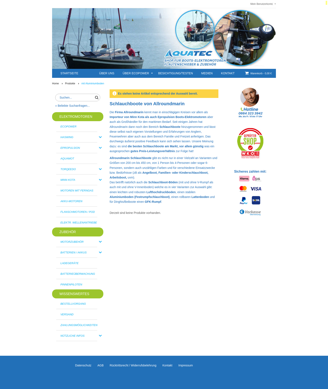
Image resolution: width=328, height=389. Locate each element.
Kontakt (167, 365)
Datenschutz (83, 365)
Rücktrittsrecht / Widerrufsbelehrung (133, 365)
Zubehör (67, 232)
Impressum (185, 365)
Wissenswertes (74, 294)
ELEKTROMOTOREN (75, 116)
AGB (100, 365)
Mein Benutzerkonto (261, 4)
